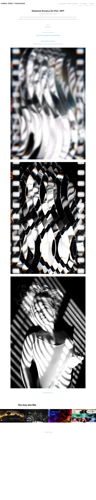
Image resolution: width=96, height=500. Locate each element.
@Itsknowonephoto (45, 41)
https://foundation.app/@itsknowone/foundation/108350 (48, 35)
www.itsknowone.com (48, 392)
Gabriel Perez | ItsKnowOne (13, 3)
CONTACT (91, 3)
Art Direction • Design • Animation (68, 3)
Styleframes (83, 3)
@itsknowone (52, 41)
